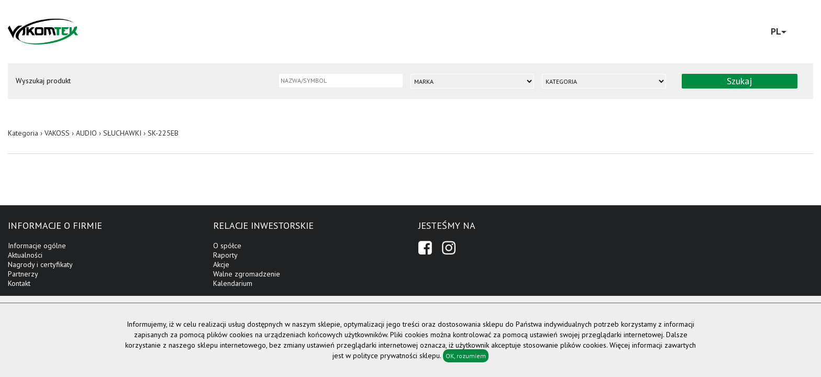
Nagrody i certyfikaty (40, 264)
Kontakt (19, 283)
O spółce (227, 245)
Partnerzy (23, 274)
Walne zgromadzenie (246, 274)
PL (778, 31)
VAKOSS (57, 133)
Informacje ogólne (37, 245)
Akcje (221, 264)
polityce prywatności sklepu (396, 355)
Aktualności (25, 255)
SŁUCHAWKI (122, 133)
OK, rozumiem (466, 356)
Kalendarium (232, 283)
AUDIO (86, 133)
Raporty (225, 255)
